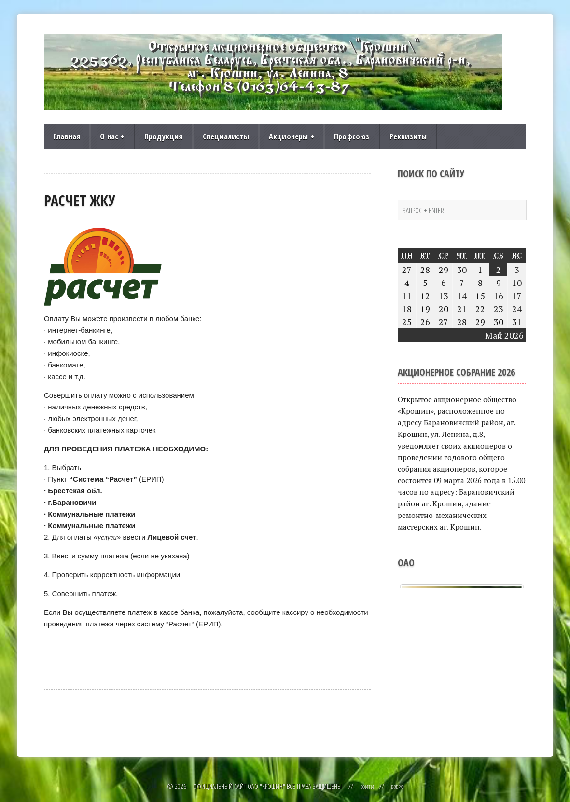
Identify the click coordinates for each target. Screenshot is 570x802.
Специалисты (226, 136)
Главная (67, 136)
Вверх (398, 786)
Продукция (163, 136)
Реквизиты (408, 136)
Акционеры (291, 136)
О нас (112, 136)
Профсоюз (352, 136)
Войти (366, 786)
